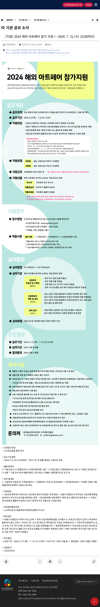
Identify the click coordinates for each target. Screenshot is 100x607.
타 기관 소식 (24, 20)
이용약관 (35, 580)
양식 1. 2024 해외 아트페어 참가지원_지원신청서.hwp (33, 50)
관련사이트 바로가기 (87, 581)
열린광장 (10, 20)
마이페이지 (23, 580)
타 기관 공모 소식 (41, 20)
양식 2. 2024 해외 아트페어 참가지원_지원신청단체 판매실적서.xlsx (38, 52)
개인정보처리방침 (50, 580)
